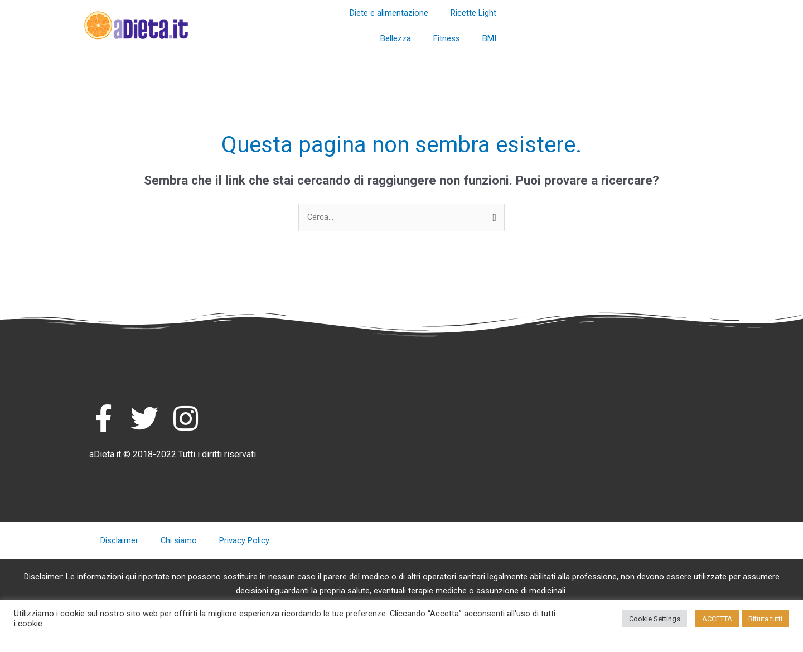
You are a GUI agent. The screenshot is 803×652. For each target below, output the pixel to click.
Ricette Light (473, 13)
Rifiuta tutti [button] (765, 619)
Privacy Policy (245, 541)
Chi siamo (179, 541)
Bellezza (395, 38)
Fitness (446, 38)
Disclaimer (119, 541)
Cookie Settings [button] (654, 619)
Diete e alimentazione (389, 13)
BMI (489, 38)
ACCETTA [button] (717, 619)
